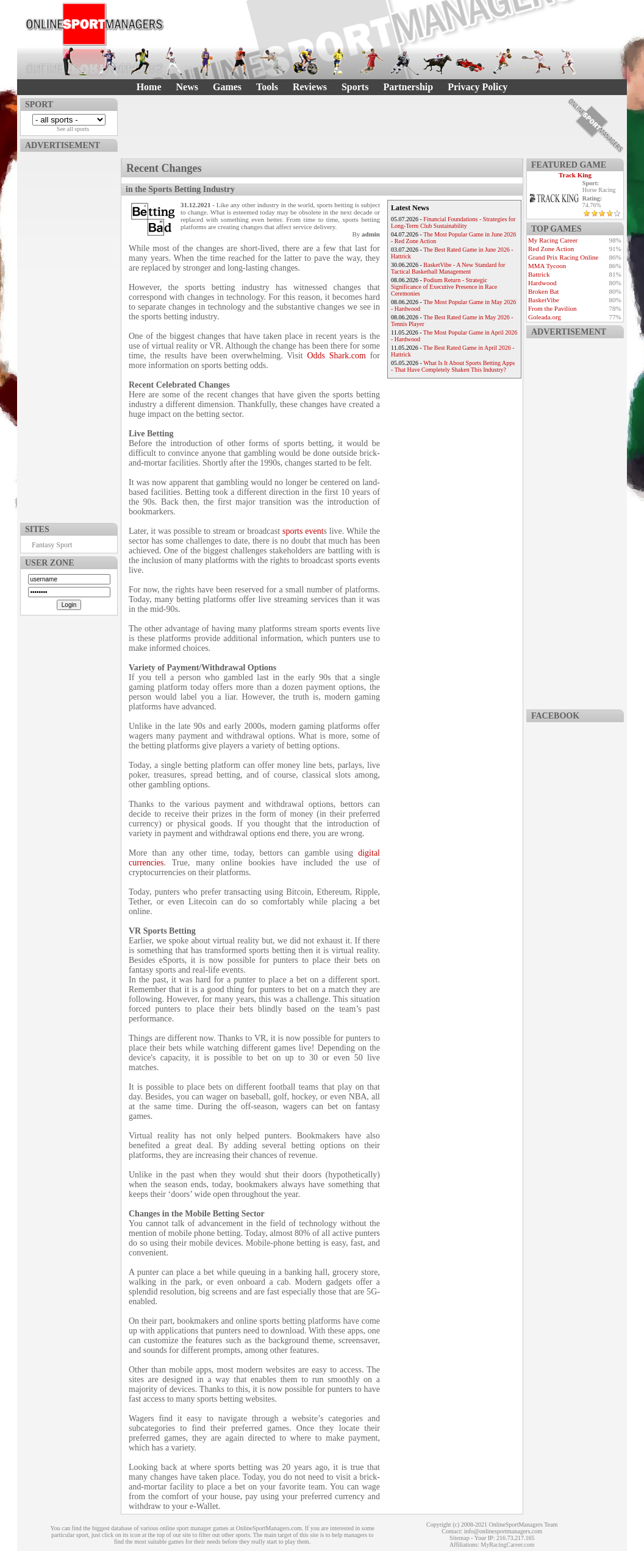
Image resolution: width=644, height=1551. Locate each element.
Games (227, 87)
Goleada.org (544, 317)
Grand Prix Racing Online (563, 257)
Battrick (538, 274)
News (187, 87)
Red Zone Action (551, 248)
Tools (267, 87)
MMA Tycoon (547, 265)
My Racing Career (553, 240)
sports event (303, 531)
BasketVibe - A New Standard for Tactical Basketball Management (448, 268)
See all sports (73, 129)
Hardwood (542, 282)
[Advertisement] (69, 334)
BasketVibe (543, 299)
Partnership (408, 87)
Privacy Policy (477, 87)
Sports (355, 87)
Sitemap (459, 1538)
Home (149, 87)
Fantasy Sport (52, 545)
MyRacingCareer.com (507, 1544)
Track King (575, 175)
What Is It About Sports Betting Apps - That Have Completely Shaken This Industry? (453, 366)
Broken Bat (543, 291)
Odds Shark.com (336, 355)
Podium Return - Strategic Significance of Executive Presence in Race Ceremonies (444, 287)
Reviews (310, 87)
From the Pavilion (552, 308)
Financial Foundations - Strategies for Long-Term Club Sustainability (453, 222)
